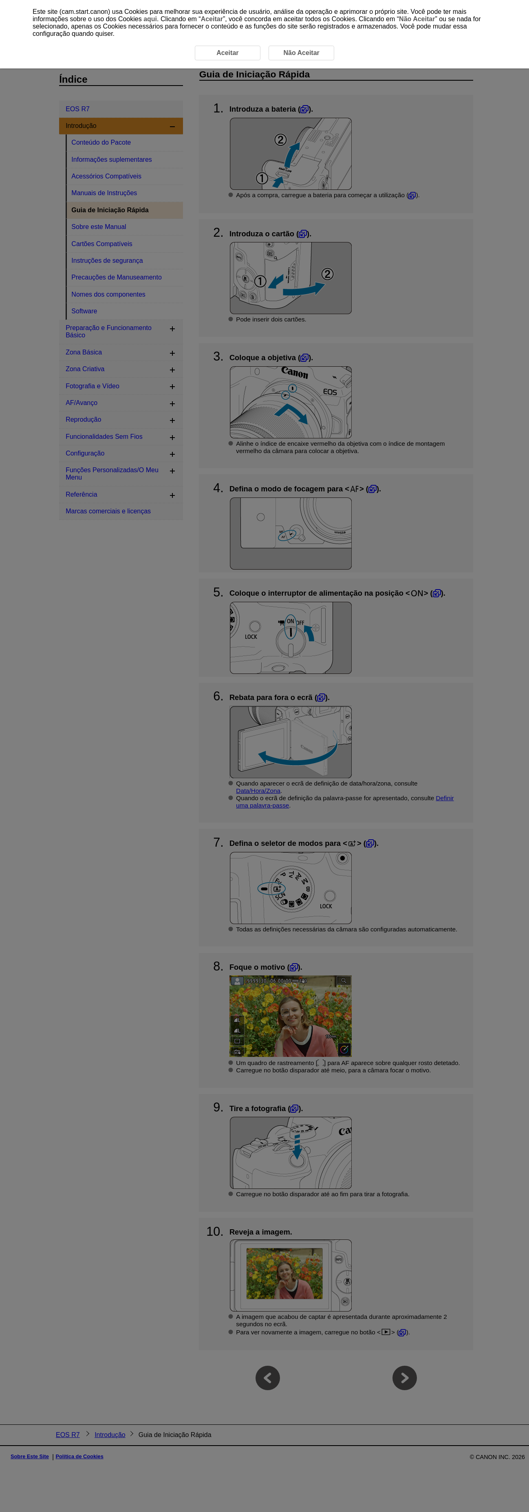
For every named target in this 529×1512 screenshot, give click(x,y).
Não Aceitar (417, 18)
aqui (150, 18)
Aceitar (212, 18)
